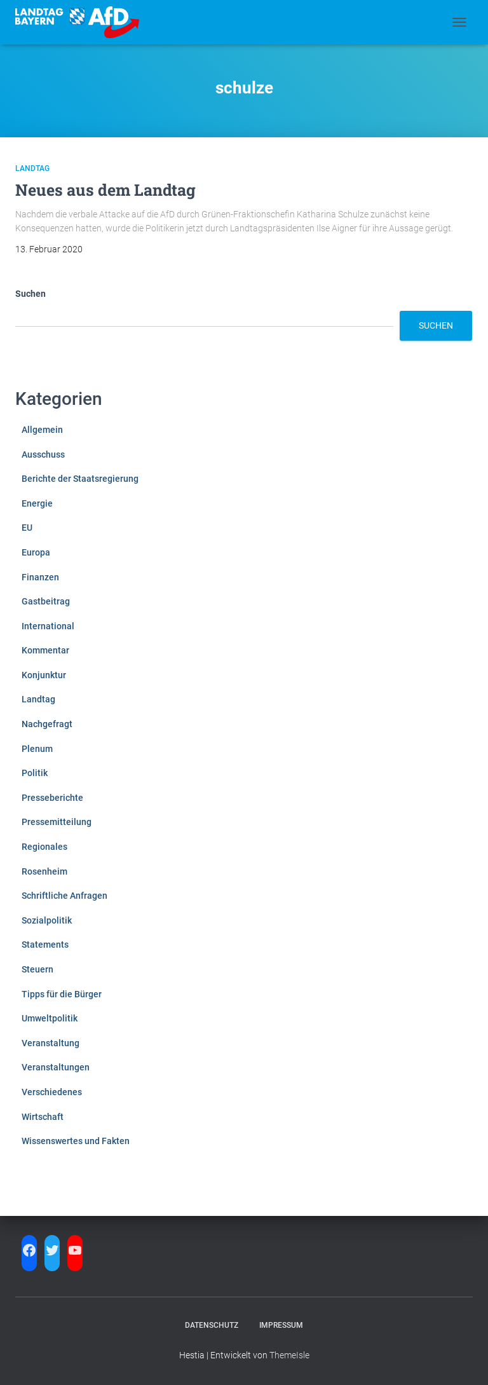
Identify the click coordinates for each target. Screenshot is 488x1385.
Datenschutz (211, 1325)
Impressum (281, 1325)
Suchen (30, 294)
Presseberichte (52, 798)
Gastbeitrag (46, 601)
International (48, 626)
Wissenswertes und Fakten (76, 1141)
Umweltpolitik (50, 1018)
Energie (37, 503)
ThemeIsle (289, 1355)
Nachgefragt (47, 724)
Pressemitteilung (57, 822)
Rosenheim (44, 871)
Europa (36, 552)
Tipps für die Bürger (62, 994)
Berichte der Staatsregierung (80, 479)
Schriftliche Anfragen (64, 895)
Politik (35, 773)
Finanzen (40, 577)
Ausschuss (43, 454)
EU (27, 527)
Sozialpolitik (47, 920)
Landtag (32, 168)
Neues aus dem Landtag (105, 189)
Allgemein (42, 430)
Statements (45, 944)
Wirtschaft (43, 1117)
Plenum (37, 749)
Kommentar (45, 650)
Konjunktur (44, 675)
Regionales (44, 847)
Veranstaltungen (56, 1067)
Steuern (37, 969)
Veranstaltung (50, 1043)
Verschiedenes (52, 1092)
